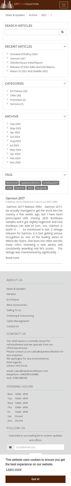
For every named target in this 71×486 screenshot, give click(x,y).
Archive (33, 15)
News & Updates (15, 15)
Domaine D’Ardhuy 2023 (23, 54)
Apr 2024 (15, 154)
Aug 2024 (15, 141)
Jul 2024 (14, 145)
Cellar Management (18, 321)
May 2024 (15, 149)
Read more (12, 258)
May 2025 (15, 128)
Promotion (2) (17, 99)
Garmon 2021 (18, 58)
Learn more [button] (14, 469)
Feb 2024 (15, 158)
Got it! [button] (35, 479)
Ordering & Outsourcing (20, 315)
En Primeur (13, 299)
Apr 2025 (15, 132)
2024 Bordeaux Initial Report (26, 62)
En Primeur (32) (18, 91)
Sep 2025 (15, 124)
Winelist (11, 294)
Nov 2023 (15, 162)
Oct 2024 (15, 136)
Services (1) (16, 104)
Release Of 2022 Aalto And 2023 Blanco (32, 67)
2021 (44, 15)
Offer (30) (15, 95)
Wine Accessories (17, 305)
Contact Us (13, 326)
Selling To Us (14, 310)
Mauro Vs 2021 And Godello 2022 (29, 71)
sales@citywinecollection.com (31, 371)
